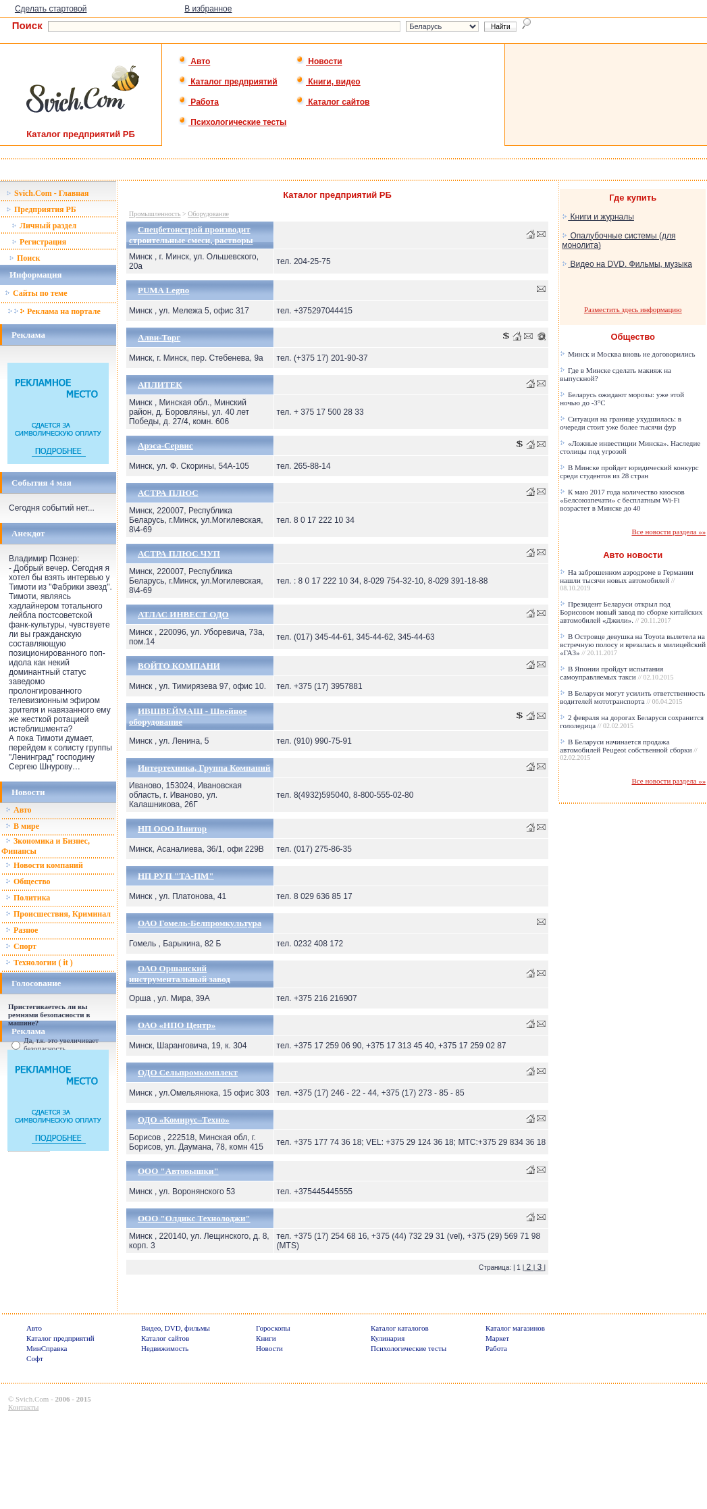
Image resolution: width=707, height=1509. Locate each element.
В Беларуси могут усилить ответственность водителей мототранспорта (632, 697)
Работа (198, 102)
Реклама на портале (54, 311)
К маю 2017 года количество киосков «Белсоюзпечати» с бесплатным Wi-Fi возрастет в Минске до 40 (622, 500)
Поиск (25, 258)
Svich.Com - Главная (47, 193)
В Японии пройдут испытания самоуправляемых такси (616, 673)
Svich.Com (32, 1399)
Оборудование (208, 214)
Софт (34, 1358)
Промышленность (155, 214)
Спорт (20, 946)
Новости (319, 61)
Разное (21, 930)
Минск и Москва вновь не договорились (627, 354)
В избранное (208, 9)
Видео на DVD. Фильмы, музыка (627, 264)
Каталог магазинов (515, 1328)
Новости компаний (44, 865)
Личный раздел (43, 225)
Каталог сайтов (332, 102)
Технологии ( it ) (39, 962)
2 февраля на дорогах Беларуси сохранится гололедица (632, 721)
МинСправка (46, 1348)
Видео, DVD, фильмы (175, 1328)
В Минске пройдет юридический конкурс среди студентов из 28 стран (629, 471)
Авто (194, 61)
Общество (28, 881)
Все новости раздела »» (668, 532)
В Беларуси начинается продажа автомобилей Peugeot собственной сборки (629, 749)
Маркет (497, 1338)
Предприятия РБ (41, 209)
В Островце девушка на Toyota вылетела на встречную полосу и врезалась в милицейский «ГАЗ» (633, 644)
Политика (27, 897)
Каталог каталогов (400, 1328)
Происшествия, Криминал (58, 914)
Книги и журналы (598, 217)
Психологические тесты (232, 122)
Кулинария (387, 1338)
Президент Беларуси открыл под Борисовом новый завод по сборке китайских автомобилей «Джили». (631, 612)
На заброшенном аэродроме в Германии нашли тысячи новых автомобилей (626, 580)
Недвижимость (164, 1348)
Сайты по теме (36, 293)
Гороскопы (273, 1328)
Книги (266, 1338)
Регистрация (38, 242)
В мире (22, 826)
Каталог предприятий (228, 81)
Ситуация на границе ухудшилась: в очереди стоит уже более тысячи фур (620, 423)
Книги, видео (328, 81)
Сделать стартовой (51, 9)
